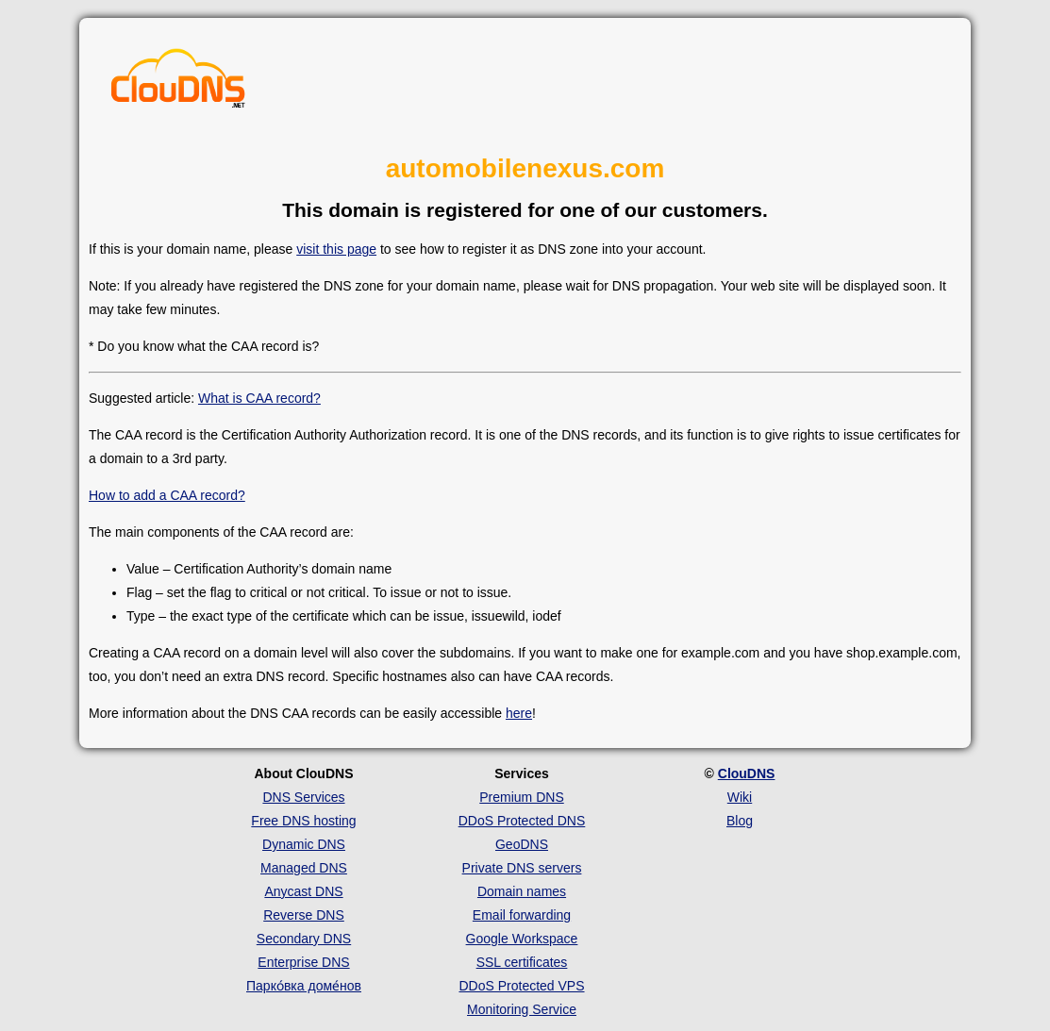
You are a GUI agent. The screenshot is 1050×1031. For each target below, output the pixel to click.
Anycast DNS (303, 891)
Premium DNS (521, 797)
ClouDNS (746, 773)
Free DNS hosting (303, 820)
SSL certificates (522, 962)
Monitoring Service (521, 1009)
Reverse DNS (303, 915)
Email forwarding (522, 915)
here (519, 713)
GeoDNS (521, 844)
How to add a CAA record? (167, 495)
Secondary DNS (304, 938)
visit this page (336, 249)
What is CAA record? (259, 398)
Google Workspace (522, 938)
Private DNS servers (522, 867)
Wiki (739, 797)
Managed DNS (303, 867)
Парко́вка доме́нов (303, 985)
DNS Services (303, 797)
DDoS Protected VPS (521, 985)
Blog (739, 820)
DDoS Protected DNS (522, 820)
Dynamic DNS (303, 844)
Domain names (521, 891)
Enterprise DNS (303, 962)
